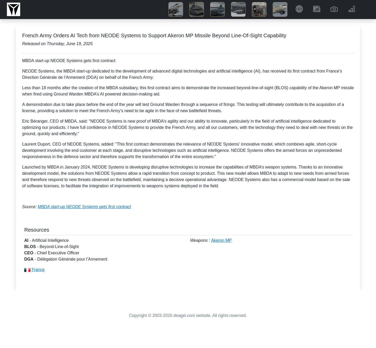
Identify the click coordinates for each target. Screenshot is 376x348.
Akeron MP (221, 240)
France (38, 269)
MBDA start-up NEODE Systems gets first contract (84, 207)
